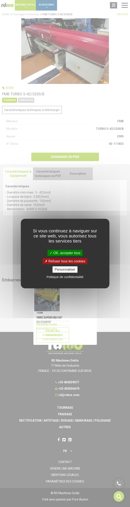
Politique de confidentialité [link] (65, 276)
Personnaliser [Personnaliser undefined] (65, 269)
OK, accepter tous (65, 253)
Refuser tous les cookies (65, 261)
